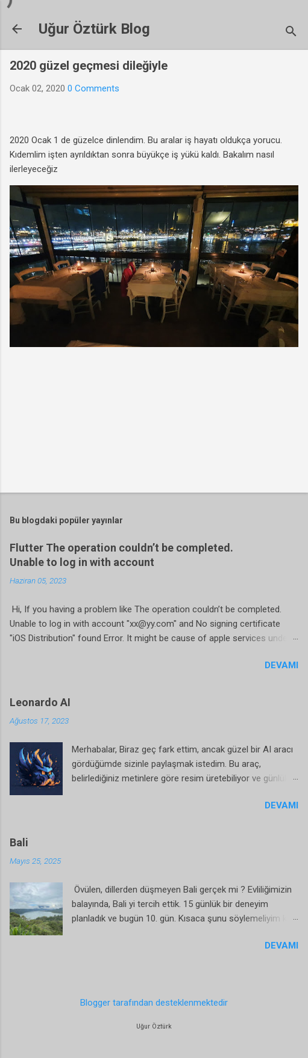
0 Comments (93, 88)
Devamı (281, 665)
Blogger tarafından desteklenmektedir (154, 1002)
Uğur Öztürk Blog (94, 28)
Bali (19, 842)
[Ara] (291, 32)
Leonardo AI (40, 702)
